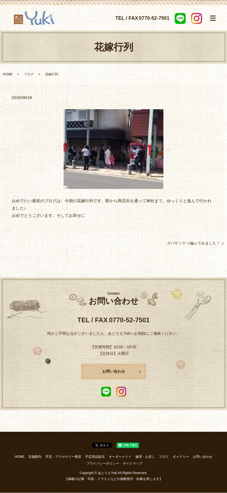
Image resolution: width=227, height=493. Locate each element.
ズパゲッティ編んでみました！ (193, 243)
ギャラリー (181, 457)
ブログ (29, 74)
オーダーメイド (120, 457)
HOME (8, 74)
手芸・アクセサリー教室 (63, 457)
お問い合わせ (113, 371)
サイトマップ (132, 464)
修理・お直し (145, 457)
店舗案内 (34, 457)
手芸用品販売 (95, 457)
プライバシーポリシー (102, 464)
